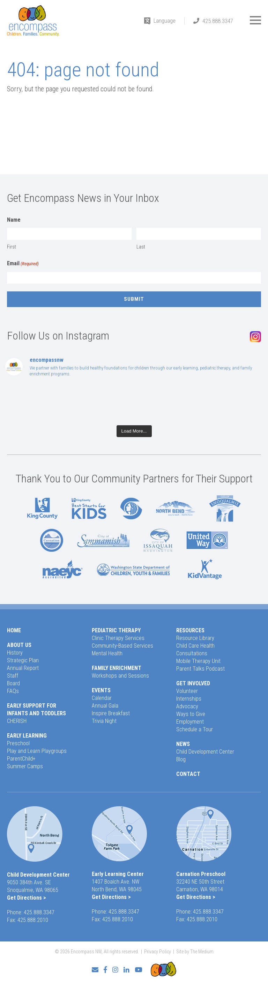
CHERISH (17, 721)
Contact (188, 774)
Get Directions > (26, 897)
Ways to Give (190, 714)
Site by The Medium (195, 951)
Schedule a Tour (194, 729)
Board (13, 683)
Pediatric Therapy (116, 630)
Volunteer (187, 691)
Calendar (102, 698)
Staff (12, 675)
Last (140, 247)
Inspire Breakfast (111, 713)
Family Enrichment (116, 668)
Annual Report (23, 668)
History (15, 652)
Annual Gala (105, 705)
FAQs (13, 691)
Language (165, 20)
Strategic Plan (23, 660)
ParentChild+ (21, 758)
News (183, 744)
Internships (188, 698)
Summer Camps (25, 766)
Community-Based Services (122, 645)
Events (101, 690)
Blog (181, 759)
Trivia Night (104, 721)
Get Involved (193, 683)
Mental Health (107, 653)
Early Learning (27, 735)
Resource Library (195, 638)
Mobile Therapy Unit (198, 661)
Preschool (18, 743)
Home (14, 630)
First (11, 247)
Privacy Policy (157, 951)
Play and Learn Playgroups (37, 751)
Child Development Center (205, 751)
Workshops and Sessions (120, 675)
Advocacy (187, 706)
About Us (19, 645)
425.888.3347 (217, 20)
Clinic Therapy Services (118, 638)
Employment (190, 721)
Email (23, 264)
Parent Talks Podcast (200, 668)
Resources (190, 630)
